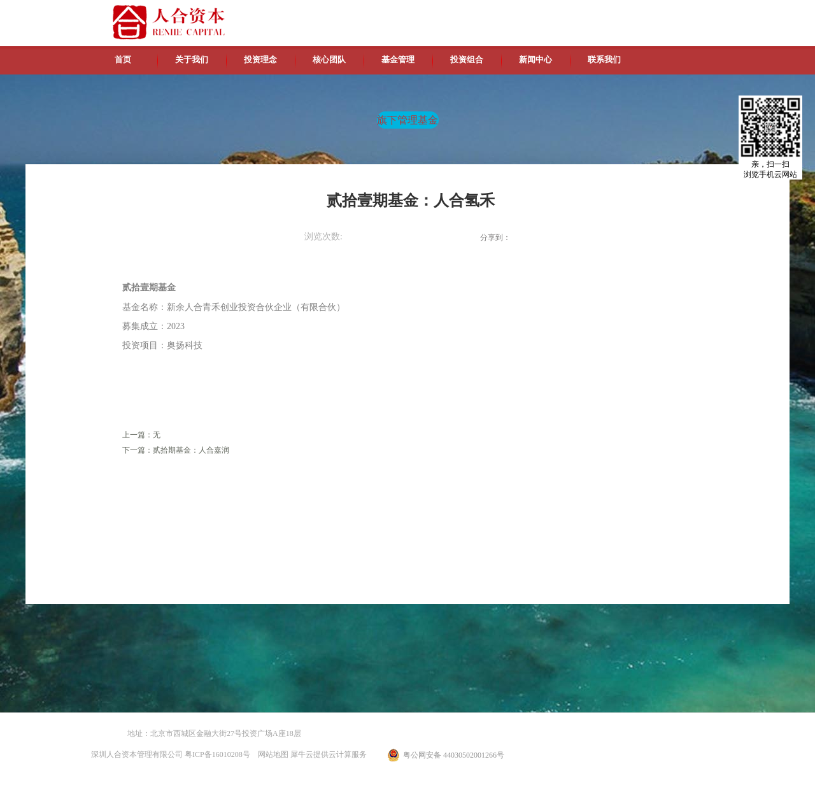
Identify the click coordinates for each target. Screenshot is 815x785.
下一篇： (175, 450)
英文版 (633, 12)
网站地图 (271, 754)
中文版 (604, 12)
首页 (123, 59)
